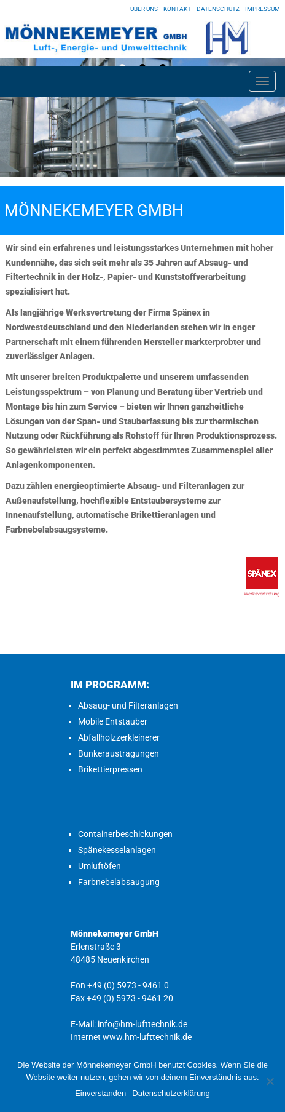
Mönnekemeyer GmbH (94, 210)
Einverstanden (100, 1093)
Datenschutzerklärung (170, 1093)
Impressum (262, 9)
